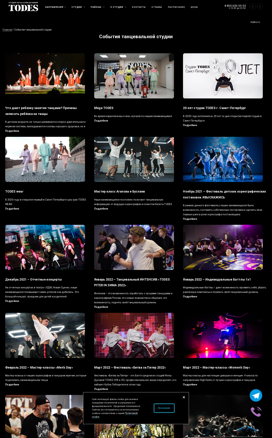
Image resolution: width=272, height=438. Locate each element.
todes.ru (255, 22)
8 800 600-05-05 (235, 5)
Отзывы (156, 7)
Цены (194, 7)
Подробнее (12, 131)
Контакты (139, 7)
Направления (54, 7)
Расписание (176, 7)
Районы (96, 7)
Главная (7, 29)
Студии (77, 7)
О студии (117, 7)
